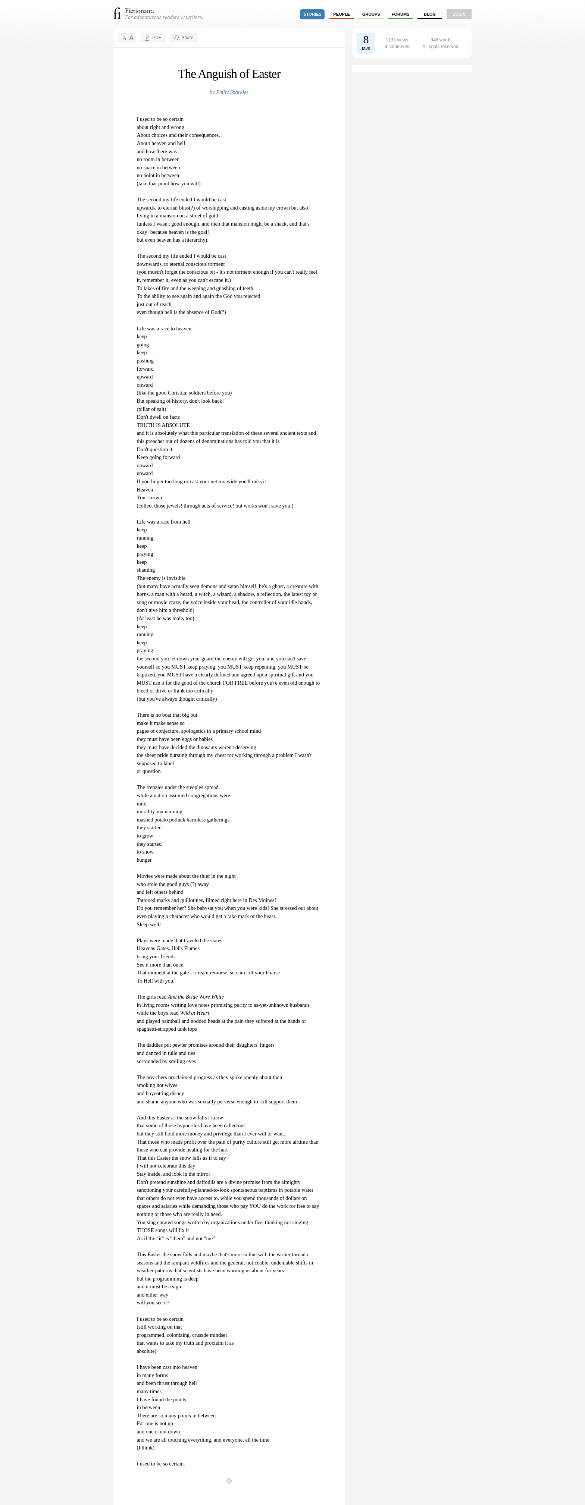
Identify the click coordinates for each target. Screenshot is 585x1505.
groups (371, 14)
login (459, 14)
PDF (156, 37)
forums (401, 14)
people (341, 14)
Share (187, 37)
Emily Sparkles (232, 92)
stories (313, 14)
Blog (430, 14)
